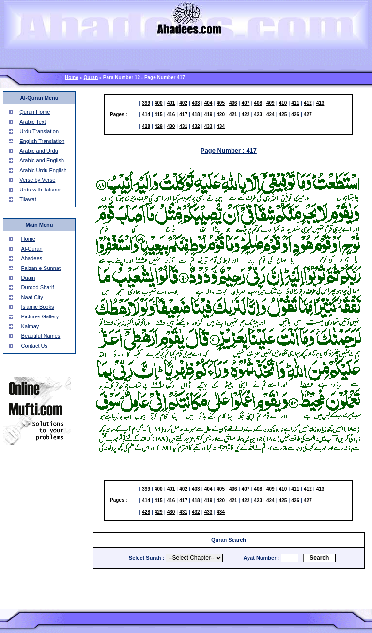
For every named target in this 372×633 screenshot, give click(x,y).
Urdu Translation (39, 131)
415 (159, 114)
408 (258, 103)
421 (233, 114)
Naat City (32, 297)
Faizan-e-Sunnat (41, 268)
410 (283, 103)
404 (208, 103)
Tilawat (27, 199)
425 (283, 114)
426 (295, 114)
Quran (91, 77)
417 (183, 114)
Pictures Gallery (40, 316)
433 (208, 126)
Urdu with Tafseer (40, 189)
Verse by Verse (37, 180)
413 (320, 103)
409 (270, 103)
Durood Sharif (37, 287)
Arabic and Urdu (38, 151)
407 (246, 103)
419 (208, 114)
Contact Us (34, 345)
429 (159, 126)
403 (196, 103)
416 (171, 114)
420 (221, 114)
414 (146, 114)
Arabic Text (32, 122)
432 (196, 126)
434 (221, 126)
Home (71, 77)
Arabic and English (41, 160)
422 (246, 114)
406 (233, 103)
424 (270, 114)
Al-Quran (32, 249)
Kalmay (30, 326)
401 (171, 103)
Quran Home (34, 112)
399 (146, 103)
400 (159, 103)
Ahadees (31, 258)
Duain (28, 278)
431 (183, 126)
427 (308, 114)
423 (258, 114)
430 (171, 126)
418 (196, 114)
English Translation (41, 141)
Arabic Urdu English (42, 170)
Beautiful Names (41, 336)
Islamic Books (37, 307)
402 (183, 103)
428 (146, 126)
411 (295, 103)
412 (308, 103)
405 (221, 103)
